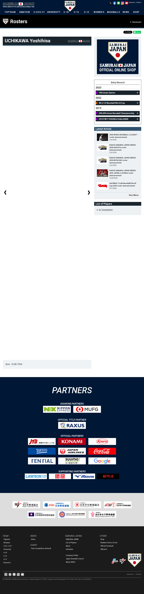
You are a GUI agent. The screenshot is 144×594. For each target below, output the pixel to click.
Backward (136, 22)
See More (133, 195)
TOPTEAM (10, 12)
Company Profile (72, 555)
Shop (102, 539)
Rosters (18, 21)
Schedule (69, 549)
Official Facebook (106, 546)
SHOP (136, 12)
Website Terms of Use (108, 543)
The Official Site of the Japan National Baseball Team (19, 5)
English (138, 2)
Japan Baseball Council (75, 559)
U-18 (66, 12)
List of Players (71, 543)
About (68, 546)
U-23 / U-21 (7, 546)
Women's (7, 563)
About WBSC (70, 562)
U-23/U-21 (39, 12)
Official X (103, 549)
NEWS (126, 12)
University (7, 549)
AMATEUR (24, 12)
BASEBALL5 (113, 12)
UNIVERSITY (53, 12)
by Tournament (106, 209)
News (33, 539)
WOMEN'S (99, 12)
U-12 (86, 12)
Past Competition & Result (41, 548)
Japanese (131, 2)
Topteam (6, 539)
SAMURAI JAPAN (72, 539)
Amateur (6, 543)
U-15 (76, 12)
